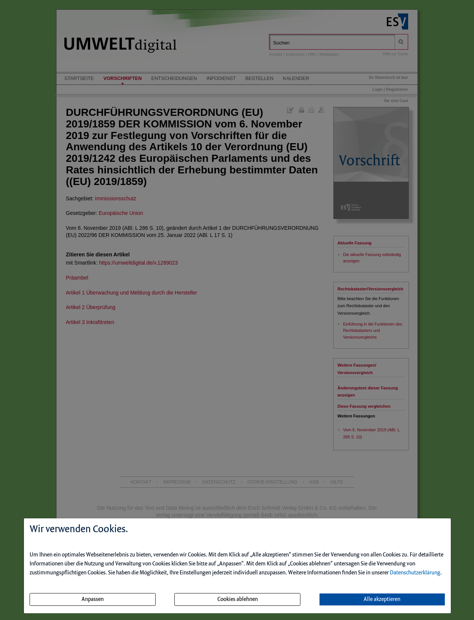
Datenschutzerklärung (415, 573)
